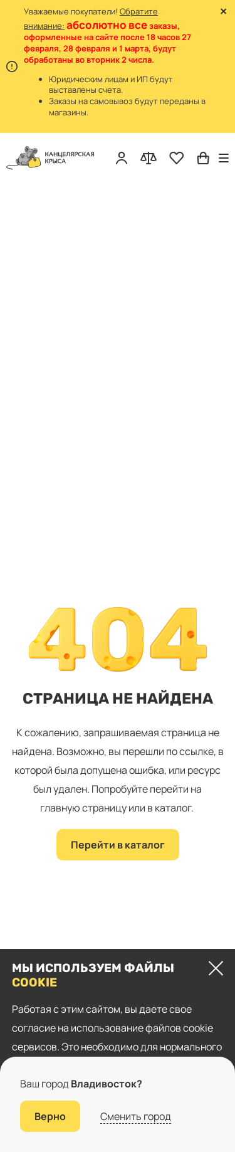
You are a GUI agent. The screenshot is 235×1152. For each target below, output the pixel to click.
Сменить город (135, 1116)
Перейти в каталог (118, 845)
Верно (50, 1116)
